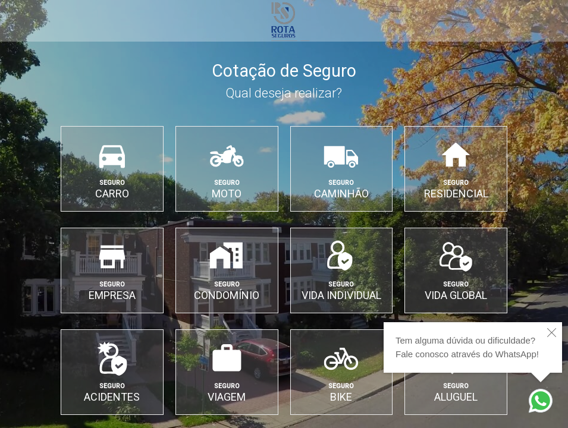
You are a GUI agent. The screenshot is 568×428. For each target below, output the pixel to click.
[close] (551, 332)
